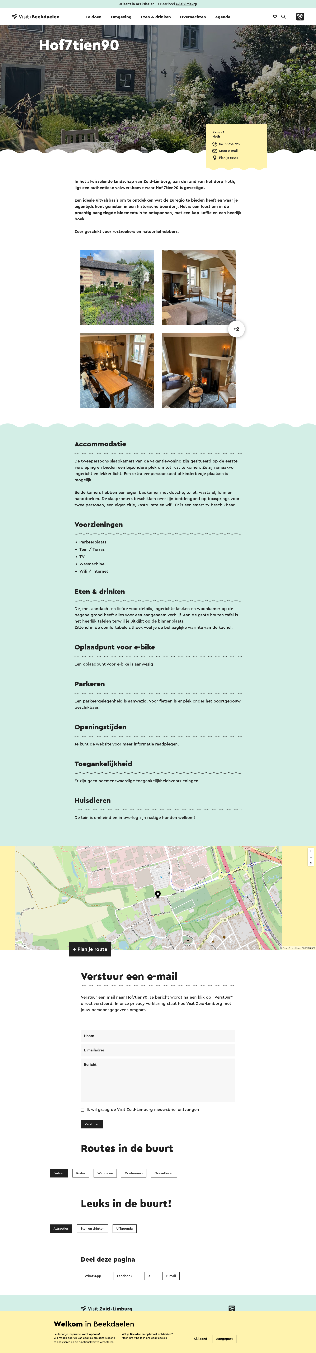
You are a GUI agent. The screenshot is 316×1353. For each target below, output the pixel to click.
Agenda (222, 17)
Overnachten (193, 17)
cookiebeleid (159, 1338)
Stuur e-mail (228, 151)
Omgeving (121, 17)
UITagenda (124, 1228)
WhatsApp (93, 1276)
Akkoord (200, 1338)
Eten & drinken (156, 17)
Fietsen (58, 1173)
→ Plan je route (90, 949)
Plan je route (228, 157)
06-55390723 (229, 144)
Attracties (61, 1228)
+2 (236, 329)
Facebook (124, 1276)
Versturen (92, 1124)
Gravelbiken (164, 1173)
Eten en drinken (92, 1228)
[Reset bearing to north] (311, 863)
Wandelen (105, 1173)
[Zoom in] (311, 851)
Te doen (94, 17)
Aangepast (224, 1338)
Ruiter (80, 1173)
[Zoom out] (311, 857)
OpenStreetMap (292, 948)
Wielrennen (134, 1173)
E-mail (171, 1276)
